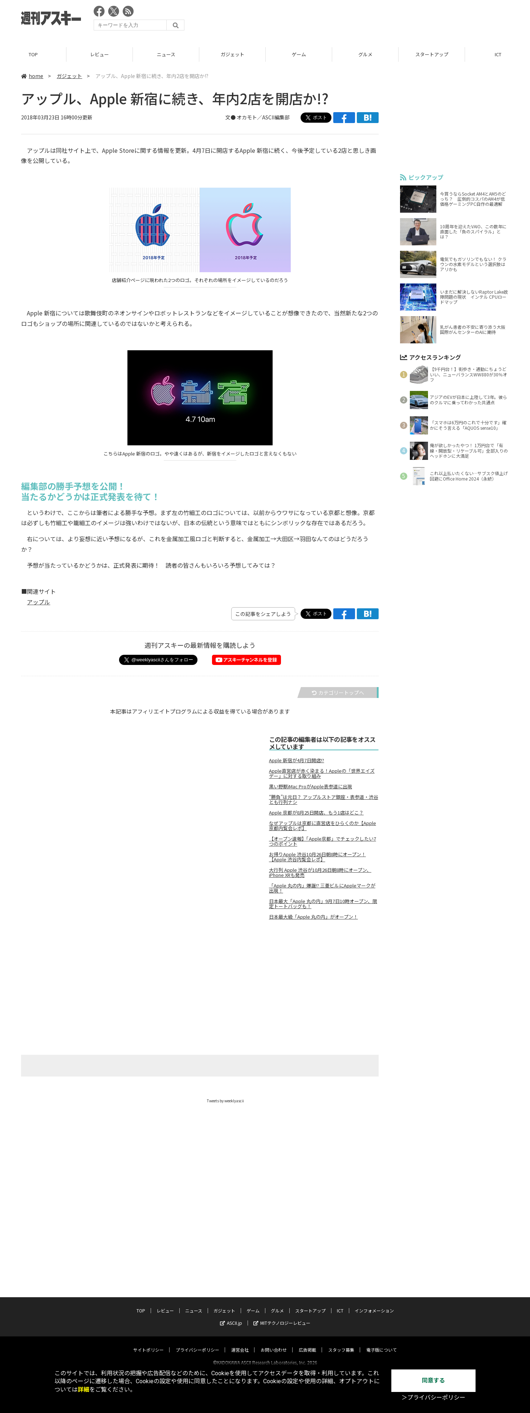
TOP (33, 54)
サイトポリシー (148, 1343)
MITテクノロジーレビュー (281, 1316)
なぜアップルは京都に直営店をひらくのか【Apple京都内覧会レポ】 (322, 826)
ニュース (166, 54)
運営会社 (240, 1343)
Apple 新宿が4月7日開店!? (296, 760)
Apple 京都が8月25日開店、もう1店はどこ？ (316, 812)
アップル (38, 602)
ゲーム (299, 54)
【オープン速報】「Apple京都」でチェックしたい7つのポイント (322, 841)
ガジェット (232, 54)
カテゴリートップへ (338, 692)
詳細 (83, 1389)
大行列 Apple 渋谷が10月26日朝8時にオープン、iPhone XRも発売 (320, 872)
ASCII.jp (231, 1316)
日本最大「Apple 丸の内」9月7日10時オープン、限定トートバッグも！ (323, 904)
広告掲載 (307, 1343)
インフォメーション (374, 1304)
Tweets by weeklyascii (225, 1100)
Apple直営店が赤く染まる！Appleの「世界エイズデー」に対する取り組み (322, 773)
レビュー (99, 54)
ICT (340, 1304)
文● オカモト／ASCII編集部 (257, 117)
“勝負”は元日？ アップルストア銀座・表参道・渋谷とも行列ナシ (323, 800)
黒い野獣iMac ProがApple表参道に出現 (310, 786)
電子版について (381, 1343)
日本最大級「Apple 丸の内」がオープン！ (313, 916)
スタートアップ (431, 54)
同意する (433, 1380)
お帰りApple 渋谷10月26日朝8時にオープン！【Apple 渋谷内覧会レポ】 (317, 857)
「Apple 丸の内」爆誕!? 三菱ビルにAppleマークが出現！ (322, 888)
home (32, 75)
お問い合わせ (274, 1343)
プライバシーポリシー (197, 1343)
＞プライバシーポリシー (433, 1397)
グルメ (365, 54)
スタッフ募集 (341, 1343)
